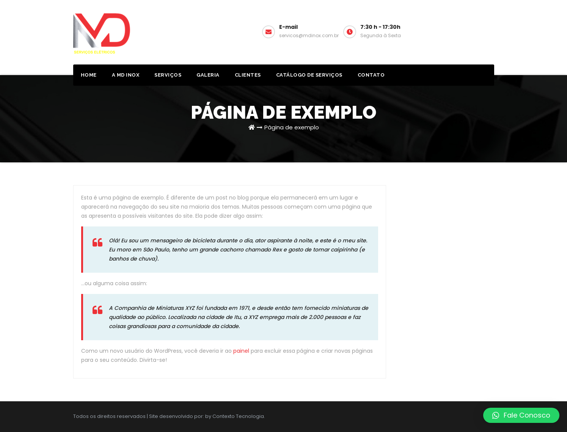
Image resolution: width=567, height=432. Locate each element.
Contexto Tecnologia (238, 416)
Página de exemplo (291, 127)
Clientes (248, 75)
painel (241, 351)
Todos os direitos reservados (110, 416)
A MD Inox (126, 75)
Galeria (208, 75)
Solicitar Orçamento (471, 30)
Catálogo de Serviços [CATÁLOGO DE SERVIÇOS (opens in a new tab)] (309, 75)
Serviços (167, 75)
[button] (521, 415)
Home (89, 75)
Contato (371, 75)
